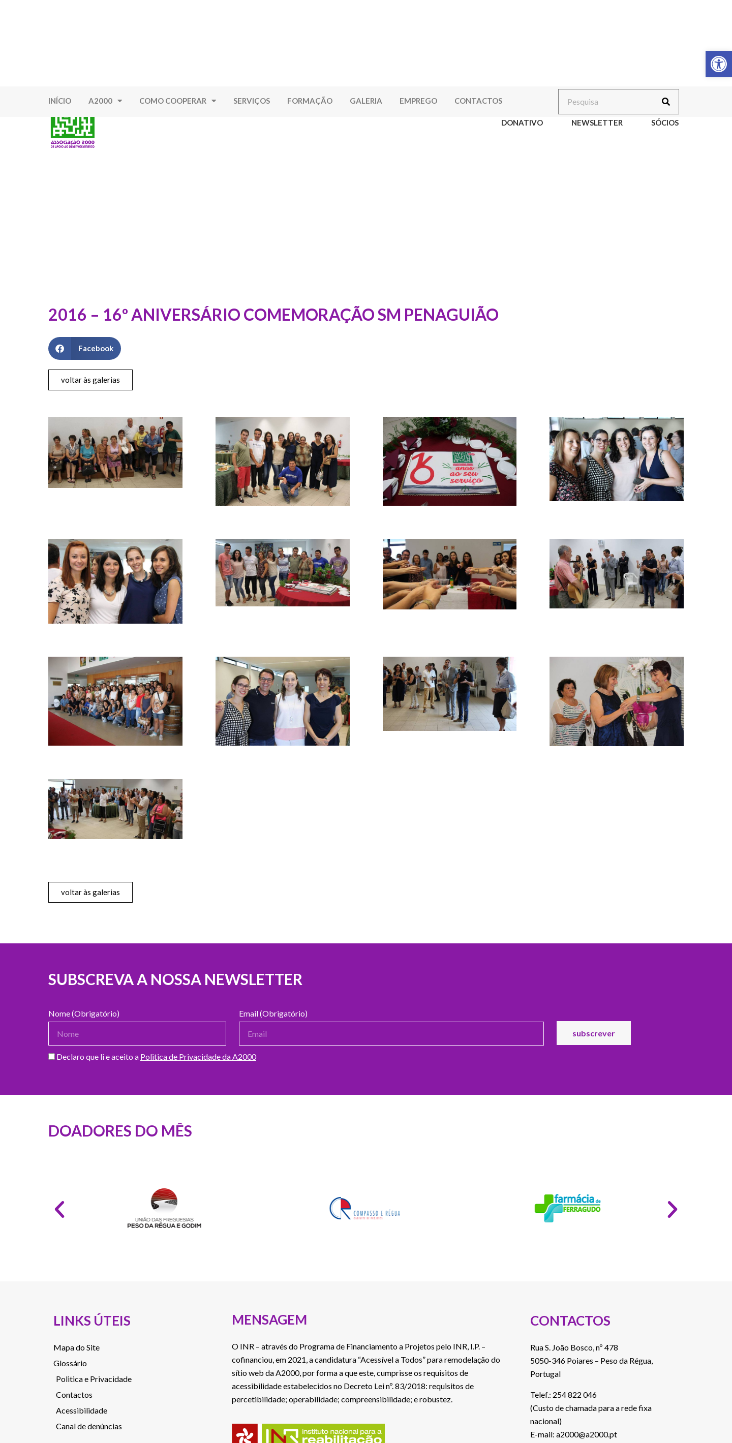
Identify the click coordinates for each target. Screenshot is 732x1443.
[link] (719, 64)
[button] (84, 348)
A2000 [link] (105, 101)
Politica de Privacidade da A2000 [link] (198, 1056)
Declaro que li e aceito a (152, 1057)
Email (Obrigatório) (273, 1013)
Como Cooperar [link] (177, 101)
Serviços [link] (251, 100)
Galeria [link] (366, 100)
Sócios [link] (665, 122)
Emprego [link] (418, 100)
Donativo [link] (522, 122)
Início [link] (59, 100)
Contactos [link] (478, 100)
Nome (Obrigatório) (83, 1013)
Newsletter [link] (597, 122)
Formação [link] (309, 100)
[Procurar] (666, 101)
